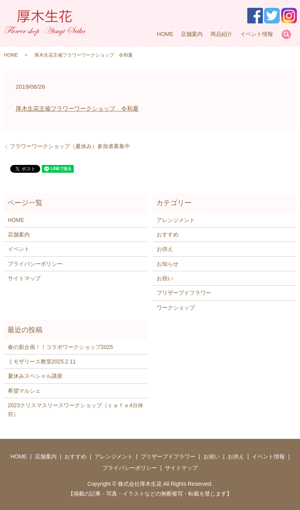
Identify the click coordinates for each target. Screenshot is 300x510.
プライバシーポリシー (35, 264)
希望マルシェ (24, 391)
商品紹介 (221, 34)
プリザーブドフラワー (184, 293)
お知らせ (168, 264)
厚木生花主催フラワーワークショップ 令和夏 (77, 108)
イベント (19, 249)
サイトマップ (24, 278)
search (286, 34)
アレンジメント (176, 220)
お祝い (165, 278)
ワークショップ (176, 307)
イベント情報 (256, 34)
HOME (165, 34)
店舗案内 (192, 34)
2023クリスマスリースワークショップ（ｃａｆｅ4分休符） (75, 409)
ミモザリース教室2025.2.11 (42, 361)
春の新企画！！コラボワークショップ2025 (60, 347)
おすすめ (168, 234)
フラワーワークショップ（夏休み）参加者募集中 (70, 146)
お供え (165, 249)
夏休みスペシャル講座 (35, 376)
